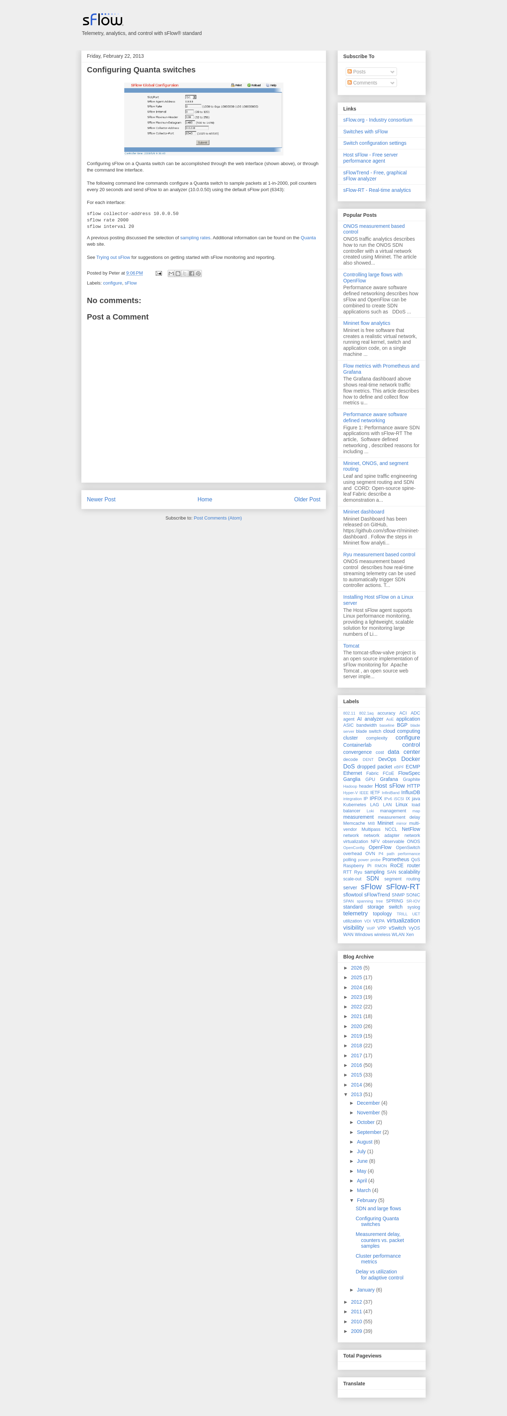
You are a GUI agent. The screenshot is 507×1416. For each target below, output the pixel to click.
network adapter (381, 835)
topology (382, 913)
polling (349, 859)
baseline (387, 725)
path (390, 854)
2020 (357, 1026)
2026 (357, 968)
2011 (357, 1311)
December (369, 1103)
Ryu (358, 872)
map (416, 811)
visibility (353, 927)
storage (375, 907)
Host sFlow (390, 785)
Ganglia (351, 779)
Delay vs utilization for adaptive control (379, 1274)
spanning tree (370, 901)
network (351, 835)
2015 (357, 1075)
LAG (374, 804)
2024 (357, 987)
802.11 (349, 713)
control (411, 744)
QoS (415, 859)
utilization (352, 921)
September (369, 1132)
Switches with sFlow (365, 131)
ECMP (413, 767)
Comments (362, 83)
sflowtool (352, 895)
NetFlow (411, 829)
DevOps (387, 759)
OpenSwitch (408, 847)
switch (396, 907)
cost (380, 752)
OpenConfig (354, 847)
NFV (375, 841)
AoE (390, 719)
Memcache (354, 823)
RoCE (396, 865)
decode (350, 759)
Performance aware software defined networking (375, 417)
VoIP (371, 928)
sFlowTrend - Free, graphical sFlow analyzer (375, 176)
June (363, 1161)
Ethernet (352, 773)
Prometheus (395, 859)
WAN (348, 934)
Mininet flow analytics (366, 323)
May (362, 1171)
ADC (415, 713)
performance (409, 854)
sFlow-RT (403, 886)
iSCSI (399, 799)
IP (366, 798)
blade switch (368, 731)
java (416, 798)
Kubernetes (354, 804)
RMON (381, 866)
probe (376, 860)
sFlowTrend (377, 895)
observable (393, 841)
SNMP (398, 895)
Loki (370, 811)
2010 (357, 1321)
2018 (357, 1045)
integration (352, 799)
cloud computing (401, 731)
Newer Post (101, 499)
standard (352, 907)
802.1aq (366, 713)
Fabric (372, 773)
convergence (357, 752)
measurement (358, 817)
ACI (403, 713)
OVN (370, 853)
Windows (364, 934)
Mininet (385, 823)
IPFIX (376, 798)
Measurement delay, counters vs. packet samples (380, 1240)
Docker (410, 759)
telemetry (355, 913)
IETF (375, 792)
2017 (357, 1055)
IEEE (364, 793)
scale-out (352, 878)
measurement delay (399, 817)
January (366, 1290)
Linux (401, 804)
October (366, 1122)
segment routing (402, 878)
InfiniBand (391, 793)
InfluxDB (410, 792)
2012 (357, 1302)
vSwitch (397, 928)
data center (404, 751)
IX (408, 798)
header (366, 786)
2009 (357, 1331)
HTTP (413, 786)
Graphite (411, 779)
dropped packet (374, 767)
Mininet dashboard (363, 512)
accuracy (386, 713)
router (413, 865)
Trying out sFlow (113, 257)
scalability (409, 872)
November (369, 1112)
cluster (350, 738)
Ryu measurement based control (379, 554)
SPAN (348, 901)
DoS (349, 766)
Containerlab (357, 745)
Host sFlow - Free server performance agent (370, 158)
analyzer (374, 719)
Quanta (308, 237)
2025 (357, 977)
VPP (381, 928)
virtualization (403, 920)
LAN (387, 804)
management (393, 810)
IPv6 (388, 799)
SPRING (394, 901)
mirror (401, 823)
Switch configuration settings (374, 143)
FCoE (388, 773)
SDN (372, 878)
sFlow (131, 283)
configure (112, 283)
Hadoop (350, 786)
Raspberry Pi (357, 865)
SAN (391, 872)
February (367, 1200)
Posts (356, 72)
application (408, 719)
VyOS (414, 928)
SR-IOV (413, 901)
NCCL (391, 829)
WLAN (398, 934)
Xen (410, 934)
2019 (357, 1036)
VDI (367, 921)
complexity (377, 738)
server (350, 887)
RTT (347, 872)
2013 (357, 1094)
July (362, 1151)
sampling (375, 872)
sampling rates (195, 237)
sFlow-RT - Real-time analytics (377, 190)
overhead (352, 853)
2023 (357, 997)
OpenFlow (380, 847)
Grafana (389, 779)
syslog (413, 907)
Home (205, 499)
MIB (371, 823)
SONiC (413, 895)
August (365, 1142)
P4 (380, 854)
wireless (382, 934)
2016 (357, 1065)
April (362, 1181)
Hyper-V (350, 793)
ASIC (348, 725)
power (363, 860)
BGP (402, 725)
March (364, 1190)
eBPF (399, 767)
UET (416, 914)
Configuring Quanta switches (141, 69)
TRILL (402, 914)
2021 (357, 1016)
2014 (357, 1085)
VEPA (379, 921)
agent (349, 719)
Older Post (307, 499)
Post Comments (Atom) (218, 518)
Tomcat (351, 646)
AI (359, 719)
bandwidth (366, 725)
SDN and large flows (378, 1208)
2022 (357, 1006)
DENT (368, 759)
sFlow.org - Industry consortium (378, 120)
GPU (370, 779)
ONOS (413, 841)
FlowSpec (409, 773)
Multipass (370, 829)
